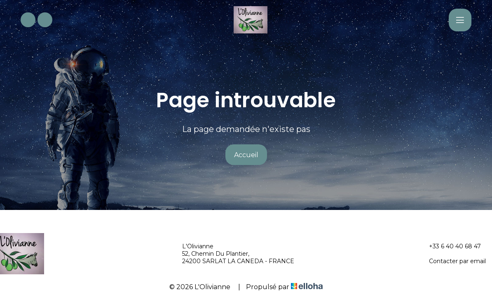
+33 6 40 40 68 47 (450, 246)
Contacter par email (452, 261)
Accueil (246, 155)
